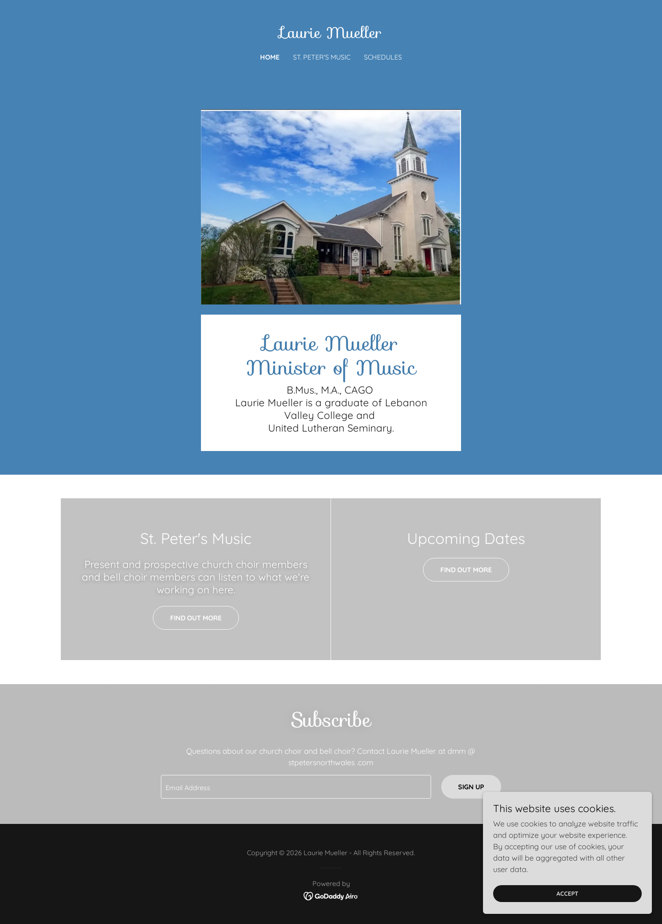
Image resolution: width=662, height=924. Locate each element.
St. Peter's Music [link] (321, 57)
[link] (331, 35)
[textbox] (296, 787)
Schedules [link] (383, 57)
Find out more (196, 618)
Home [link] (269, 57)
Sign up (471, 787)
